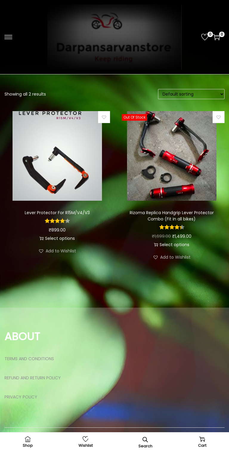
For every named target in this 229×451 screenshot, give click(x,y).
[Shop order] (191, 94)
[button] (104, 117)
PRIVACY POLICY (20, 397)
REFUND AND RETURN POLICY (32, 378)
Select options (57, 238)
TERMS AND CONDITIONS (29, 359)
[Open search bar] (145, 439)
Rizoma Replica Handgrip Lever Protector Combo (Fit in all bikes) (172, 216)
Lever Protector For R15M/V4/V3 (57, 213)
